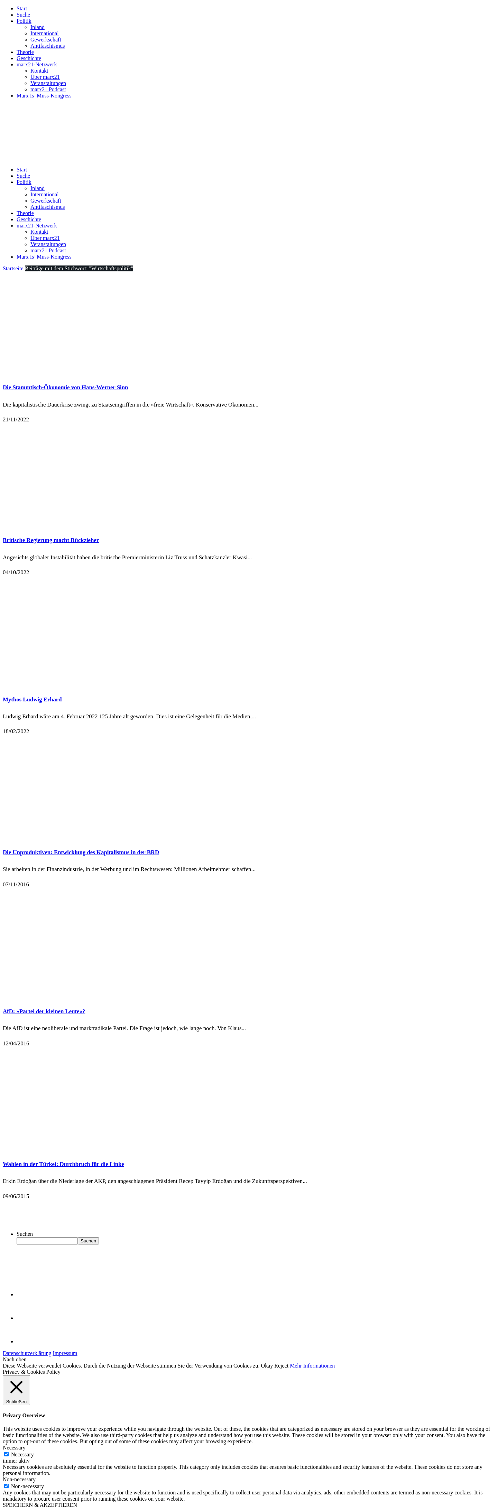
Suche (23, 15)
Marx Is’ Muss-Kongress (44, 96)
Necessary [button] (14, 1448)
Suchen (25, 1234)
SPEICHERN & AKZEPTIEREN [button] (40, 1505)
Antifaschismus (47, 46)
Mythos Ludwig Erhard (32, 699)
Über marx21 (45, 77)
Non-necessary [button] (19, 1479)
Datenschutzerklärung (27, 1353)
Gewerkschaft (45, 40)
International (44, 33)
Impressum (65, 1353)
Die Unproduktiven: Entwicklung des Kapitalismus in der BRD (81, 852)
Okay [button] (267, 1366)
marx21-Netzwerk (37, 64)
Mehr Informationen (312, 1366)
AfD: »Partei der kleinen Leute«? (44, 1011)
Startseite (13, 268)
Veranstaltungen (48, 83)
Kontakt (39, 71)
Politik (24, 21)
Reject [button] (281, 1366)
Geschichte (29, 58)
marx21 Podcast (48, 89)
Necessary (22, 1454)
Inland (37, 27)
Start (22, 8)
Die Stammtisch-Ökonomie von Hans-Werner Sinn (65, 387)
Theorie (25, 52)
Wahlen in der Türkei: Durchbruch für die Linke (63, 1164)
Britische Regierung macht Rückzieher (51, 540)
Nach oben (15, 1359)
